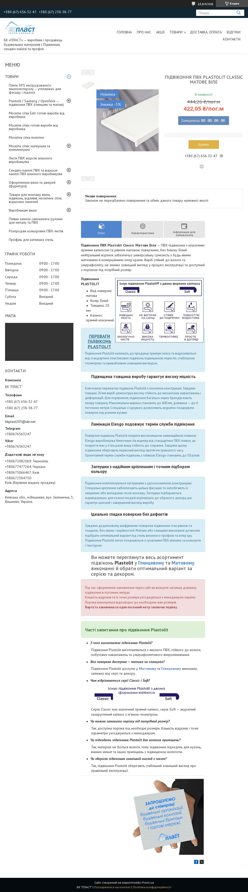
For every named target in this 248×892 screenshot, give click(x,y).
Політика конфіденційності (152, 887)
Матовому (183, 562)
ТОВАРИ (176, 32)
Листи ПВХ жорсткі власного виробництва (30, 160)
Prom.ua (148, 882)
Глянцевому (151, 562)
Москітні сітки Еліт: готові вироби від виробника (37, 115)
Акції (160, 32)
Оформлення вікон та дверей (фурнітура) (32, 184)
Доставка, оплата (206, 32)
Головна (124, 32)
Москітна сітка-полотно (26, 137)
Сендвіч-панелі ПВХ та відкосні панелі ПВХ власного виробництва (35, 172)
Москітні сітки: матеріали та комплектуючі (29, 148)
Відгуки (233, 32)
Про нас (144, 32)
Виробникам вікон (23, 210)
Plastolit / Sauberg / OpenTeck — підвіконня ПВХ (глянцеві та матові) (36, 103)
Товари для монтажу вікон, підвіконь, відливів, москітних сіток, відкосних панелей (35, 198)
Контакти (231, 39)
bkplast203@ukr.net (20, 421)
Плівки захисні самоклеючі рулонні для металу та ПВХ (36, 221)
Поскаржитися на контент (112, 887)
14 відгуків (205, 3)
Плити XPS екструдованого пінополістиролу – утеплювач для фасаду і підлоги (35, 89)
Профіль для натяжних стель (31, 239)
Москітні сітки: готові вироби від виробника (33, 127)
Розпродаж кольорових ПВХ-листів (36, 231)
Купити (203, 144)
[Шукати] (238, 13)
